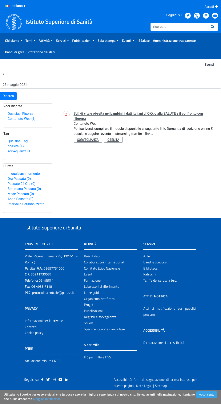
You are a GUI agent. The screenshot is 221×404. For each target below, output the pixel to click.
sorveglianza (20, 151)
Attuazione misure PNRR (43, 370)
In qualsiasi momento (24, 174)
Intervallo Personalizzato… (27, 204)
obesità (16, 146)
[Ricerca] (179, 27)
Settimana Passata (24, 189)
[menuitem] (13, 40)
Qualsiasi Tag (18, 141)
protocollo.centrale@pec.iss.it (53, 302)
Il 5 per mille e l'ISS (97, 366)
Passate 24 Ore (21, 184)
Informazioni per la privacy (44, 330)
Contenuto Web (22, 119)
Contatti (31, 336)
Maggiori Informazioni (47, 399)
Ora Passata (19, 179)
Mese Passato (21, 194)
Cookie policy (34, 342)
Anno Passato (20, 199)
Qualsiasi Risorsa (20, 114)
